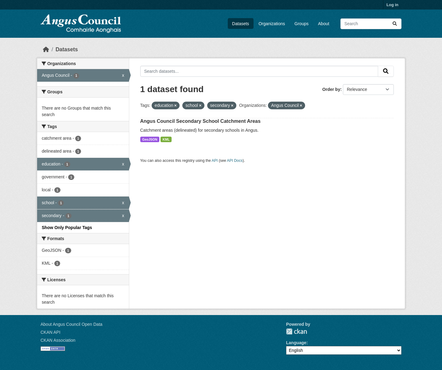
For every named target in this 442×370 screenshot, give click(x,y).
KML (166, 139)
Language (296, 342)
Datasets (240, 23)
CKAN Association (58, 340)
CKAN (296, 331)
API (215, 160)
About (323, 23)
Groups (301, 23)
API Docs (234, 160)
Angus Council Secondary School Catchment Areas (200, 121)
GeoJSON (149, 139)
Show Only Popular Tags (67, 227)
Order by (331, 89)
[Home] (46, 49)
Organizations (271, 23)
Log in (392, 4)
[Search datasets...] (370, 23)
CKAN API (50, 332)
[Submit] (395, 23)
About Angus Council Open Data (72, 324)
